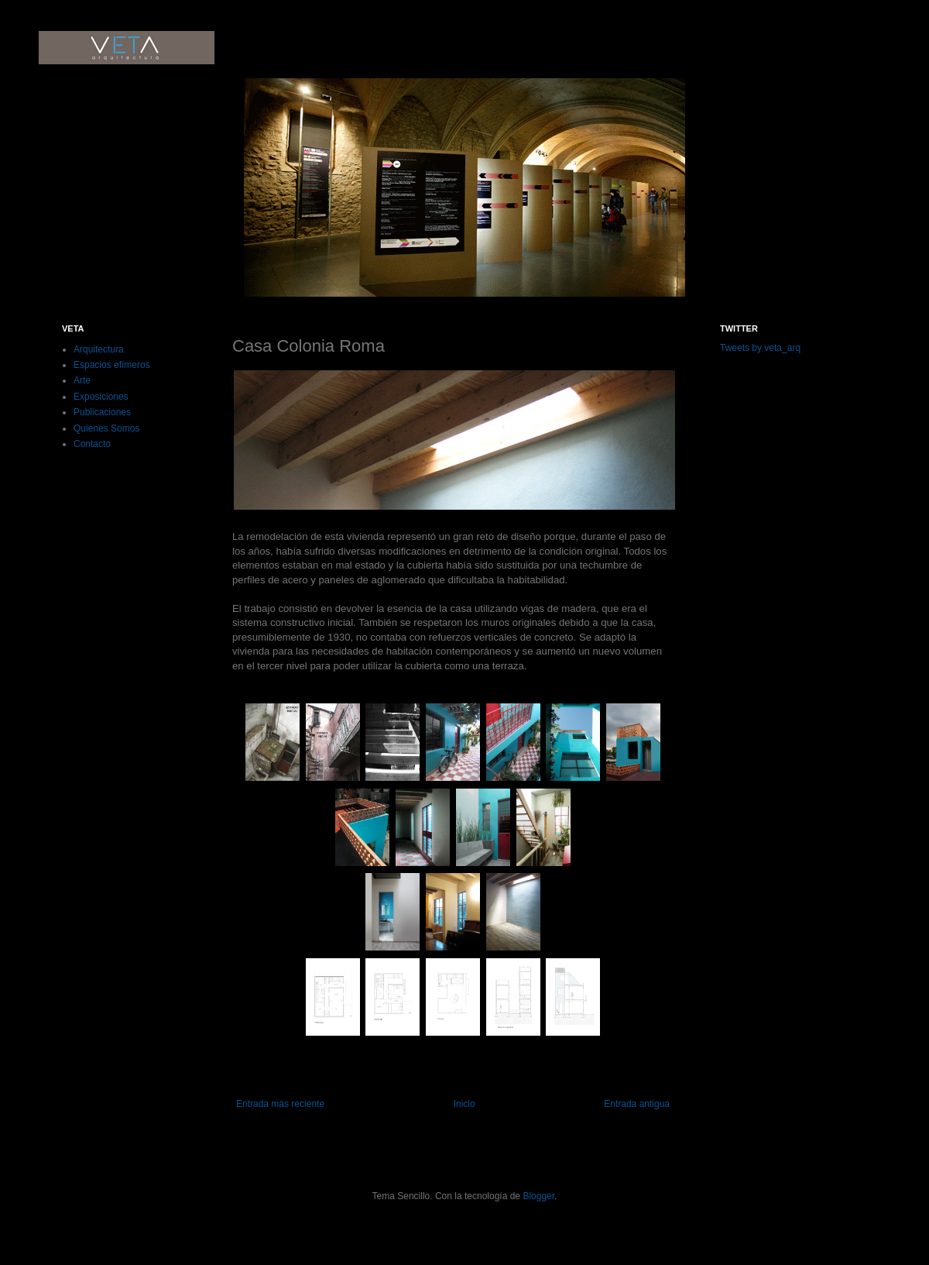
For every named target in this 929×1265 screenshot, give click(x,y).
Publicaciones (102, 412)
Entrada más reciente (280, 1103)
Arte (82, 380)
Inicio (464, 1103)
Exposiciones (101, 396)
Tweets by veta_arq (760, 347)
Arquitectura (99, 349)
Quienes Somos (106, 428)
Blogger (538, 1196)
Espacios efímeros (112, 364)
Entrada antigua (637, 1103)
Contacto (92, 443)
